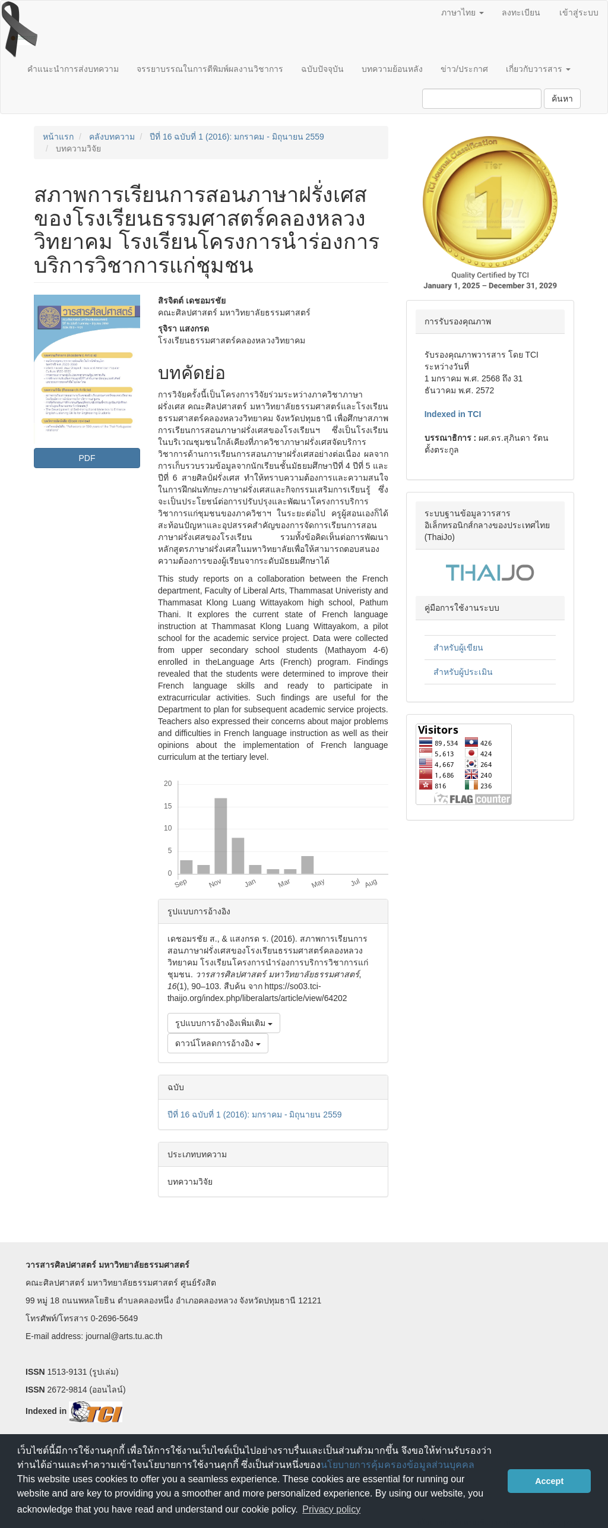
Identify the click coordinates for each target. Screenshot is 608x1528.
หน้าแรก (58, 136)
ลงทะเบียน (521, 12)
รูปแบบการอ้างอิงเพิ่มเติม (224, 1023)
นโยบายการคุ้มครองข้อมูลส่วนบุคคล (397, 1465)
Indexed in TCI (453, 414)
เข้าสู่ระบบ (578, 12)
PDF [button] (86, 458)
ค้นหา (562, 98)
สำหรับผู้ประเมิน (463, 672)
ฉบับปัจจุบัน (322, 69)
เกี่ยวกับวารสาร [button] (538, 69)
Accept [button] (549, 1481)
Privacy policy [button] (331, 1509)
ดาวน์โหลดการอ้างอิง (218, 1043)
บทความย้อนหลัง (392, 69)
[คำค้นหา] (482, 99)
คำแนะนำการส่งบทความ (73, 69)
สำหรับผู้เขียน (458, 647)
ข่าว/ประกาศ (464, 69)
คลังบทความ (112, 136)
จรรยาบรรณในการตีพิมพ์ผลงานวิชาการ (210, 69)
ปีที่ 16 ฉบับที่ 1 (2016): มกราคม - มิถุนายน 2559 (237, 136)
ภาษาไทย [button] (462, 12)
